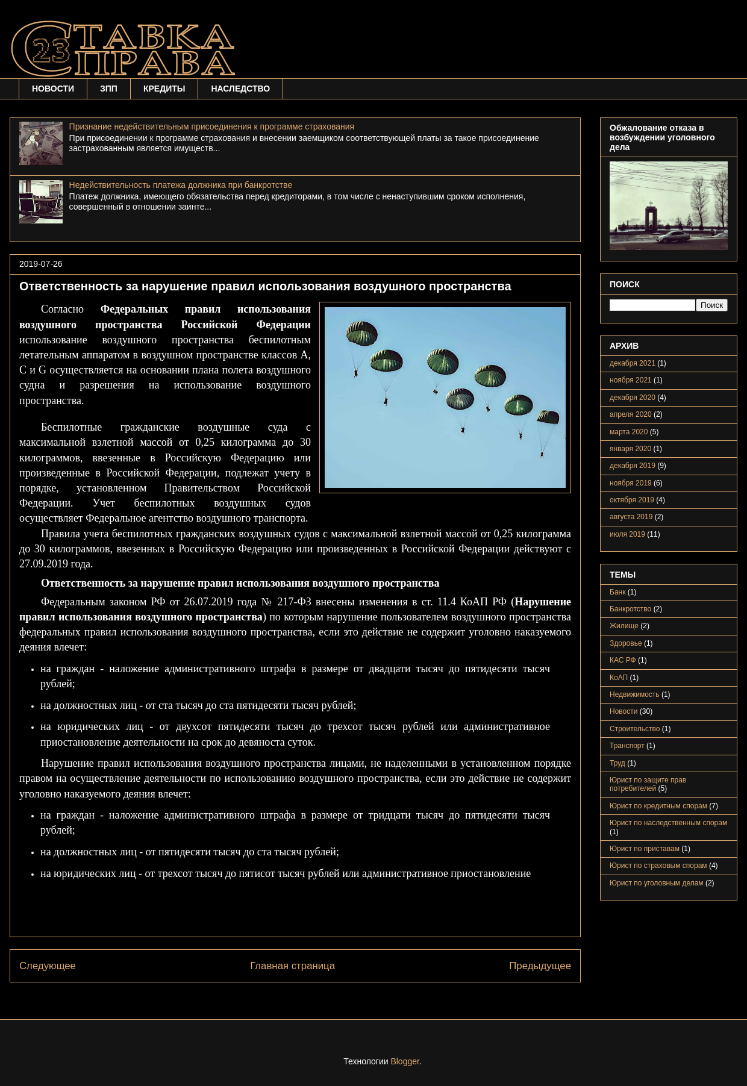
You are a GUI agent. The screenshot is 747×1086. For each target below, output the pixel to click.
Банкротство (630, 609)
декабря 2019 (632, 465)
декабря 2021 (632, 363)
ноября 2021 (631, 380)
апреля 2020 (631, 414)
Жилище (624, 626)
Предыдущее (540, 966)
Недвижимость (635, 694)
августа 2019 (631, 517)
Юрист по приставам (645, 848)
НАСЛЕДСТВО (240, 88)
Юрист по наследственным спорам (668, 823)
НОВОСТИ (53, 88)
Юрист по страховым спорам (658, 865)
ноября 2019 (631, 483)
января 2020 (630, 449)
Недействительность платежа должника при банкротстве (181, 185)
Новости (623, 711)
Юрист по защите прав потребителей (648, 784)
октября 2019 (632, 500)
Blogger (404, 1061)
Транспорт (627, 745)
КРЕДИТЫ (164, 88)
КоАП (619, 677)
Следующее (47, 966)
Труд (617, 763)
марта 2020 (629, 432)
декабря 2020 (632, 397)
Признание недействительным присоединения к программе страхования (212, 126)
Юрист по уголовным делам (657, 883)
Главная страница (292, 966)
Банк (617, 592)
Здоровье (626, 643)
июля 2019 (627, 534)
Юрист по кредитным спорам (658, 806)
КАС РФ (623, 660)
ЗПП (108, 88)
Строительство (635, 729)
